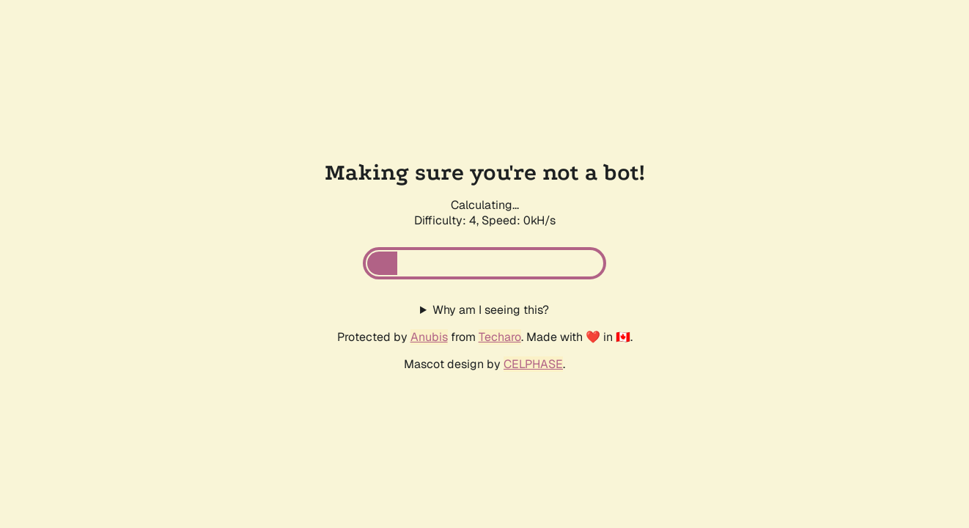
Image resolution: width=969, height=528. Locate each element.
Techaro (500, 337)
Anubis (429, 337)
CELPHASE (533, 364)
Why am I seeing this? (490, 310)
